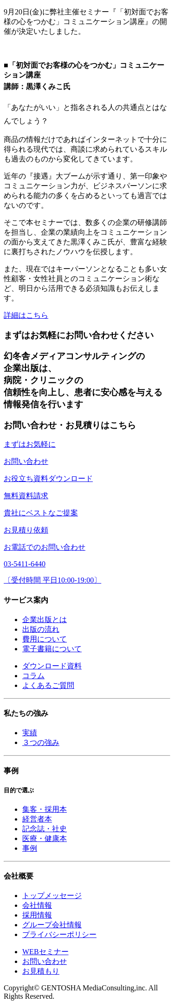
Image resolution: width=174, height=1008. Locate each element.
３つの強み (40, 742)
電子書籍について (52, 649)
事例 (29, 848)
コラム (33, 676)
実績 (29, 733)
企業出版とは (44, 619)
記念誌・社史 (44, 829)
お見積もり (40, 971)
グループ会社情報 (52, 925)
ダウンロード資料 (52, 666)
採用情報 (37, 915)
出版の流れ (40, 629)
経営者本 (37, 819)
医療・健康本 (44, 838)
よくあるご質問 (48, 685)
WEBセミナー (45, 952)
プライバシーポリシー (59, 934)
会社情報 (37, 905)
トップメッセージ (52, 895)
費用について (44, 639)
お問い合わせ (44, 961)
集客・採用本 (44, 809)
